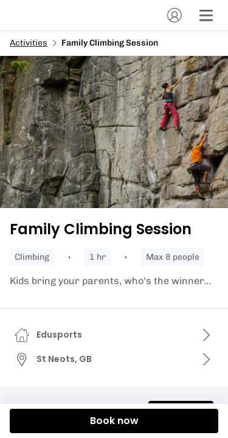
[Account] (174, 15)
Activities (28, 43)
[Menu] (206, 15)
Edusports (59, 334)
